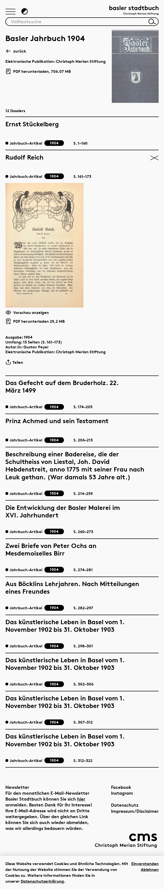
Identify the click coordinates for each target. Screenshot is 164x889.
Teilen (14, 362)
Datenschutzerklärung (42, 881)
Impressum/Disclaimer (135, 811)
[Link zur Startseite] (134, 11)
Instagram (122, 793)
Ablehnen (150, 869)
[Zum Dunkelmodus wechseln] (24, 11)
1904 (28, 337)
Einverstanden (145, 863)
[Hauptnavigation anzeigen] (10, 12)
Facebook (121, 787)
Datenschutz (125, 805)
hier (81, 799)
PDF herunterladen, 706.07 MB (38, 71)
